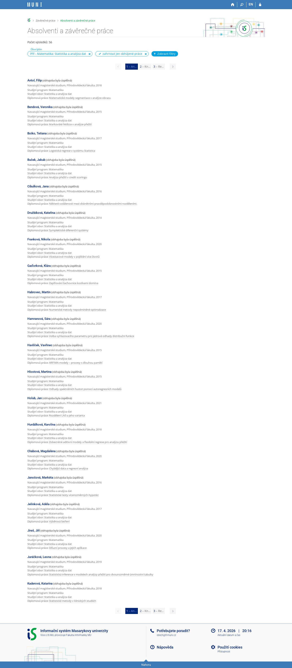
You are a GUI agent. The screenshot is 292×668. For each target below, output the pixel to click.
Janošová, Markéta (40, 477)
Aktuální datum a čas (229, 635)
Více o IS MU (47, 635)
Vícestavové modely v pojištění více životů (74, 256)
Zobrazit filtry (164, 54)
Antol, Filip (34, 80)
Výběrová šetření (59, 521)
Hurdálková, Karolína (41, 424)
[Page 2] (173, 67)
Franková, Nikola (38, 239)
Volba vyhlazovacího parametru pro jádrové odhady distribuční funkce (91, 336)
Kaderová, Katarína (40, 583)
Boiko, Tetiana (37, 133)
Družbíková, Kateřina (41, 213)
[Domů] (232, 4)
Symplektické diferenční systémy (68, 230)
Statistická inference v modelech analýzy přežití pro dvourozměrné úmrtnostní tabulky (101, 574)
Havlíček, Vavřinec (39, 345)
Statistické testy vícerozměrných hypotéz (74, 495)
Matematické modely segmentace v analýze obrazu (80, 98)
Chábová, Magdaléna (41, 451)
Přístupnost (224, 651)
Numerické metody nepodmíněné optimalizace (77, 309)
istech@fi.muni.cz (166, 635)
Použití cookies (230, 647)
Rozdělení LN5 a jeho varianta (67, 415)
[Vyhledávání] (241, 4)
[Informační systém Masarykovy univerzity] (34, 4)
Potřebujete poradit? (173, 631)
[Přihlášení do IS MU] (260, 4)
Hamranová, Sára (38, 319)
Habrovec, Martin (38, 292)
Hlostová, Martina (39, 372)
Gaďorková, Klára (39, 266)
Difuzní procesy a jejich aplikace (68, 548)
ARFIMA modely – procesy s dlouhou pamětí (75, 362)
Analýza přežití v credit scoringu (68, 177)
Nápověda (165, 647)
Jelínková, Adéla (38, 504)
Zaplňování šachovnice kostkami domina (73, 283)
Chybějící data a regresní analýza (68, 468)
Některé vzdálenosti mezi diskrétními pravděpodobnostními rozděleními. (93, 203)
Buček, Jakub (36, 160)
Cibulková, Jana (38, 186)
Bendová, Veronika (40, 107)
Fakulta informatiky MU (78, 635)
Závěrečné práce (45, 20)
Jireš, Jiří (33, 530)
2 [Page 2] (145, 66)
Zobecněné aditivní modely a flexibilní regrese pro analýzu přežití (88, 442)
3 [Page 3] (159, 66)
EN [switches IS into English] (251, 4)
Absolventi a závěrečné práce (77, 20)
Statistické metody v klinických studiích (72, 601)
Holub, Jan (34, 398)
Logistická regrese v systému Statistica (72, 150)
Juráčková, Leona (39, 557)
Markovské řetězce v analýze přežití (70, 124)
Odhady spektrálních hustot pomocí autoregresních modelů (85, 389)
